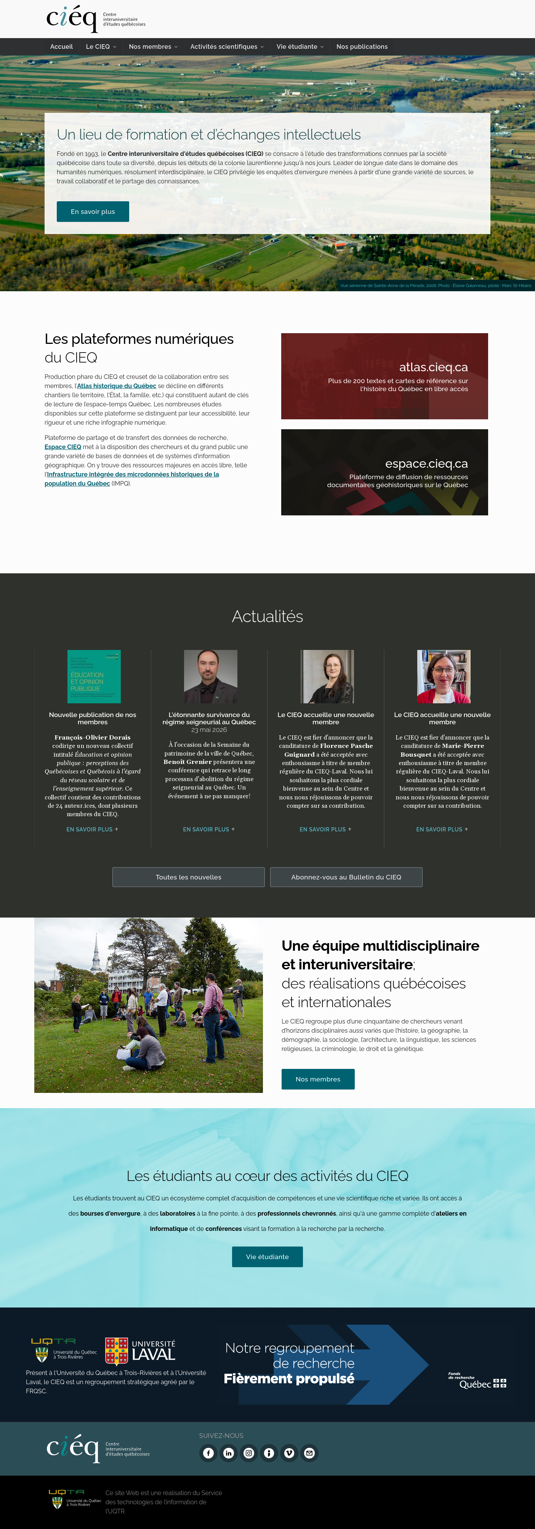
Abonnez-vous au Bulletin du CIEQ (347, 877)
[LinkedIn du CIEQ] (228, 1453)
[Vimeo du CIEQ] (289, 1453)
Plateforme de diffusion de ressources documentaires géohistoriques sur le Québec (395, 482)
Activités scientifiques (224, 46)
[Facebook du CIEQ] (208, 1453)
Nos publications (362, 46)
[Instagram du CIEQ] (249, 1453)
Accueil (61, 46)
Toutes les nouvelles (189, 877)
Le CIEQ (98, 46)
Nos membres (150, 46)
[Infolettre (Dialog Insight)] (269, 1453)
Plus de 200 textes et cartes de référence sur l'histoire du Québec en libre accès (395, 386)
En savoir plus (93, 211)
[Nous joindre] (309, 1453)
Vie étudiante (297, 46)
